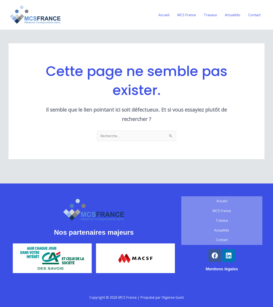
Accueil (168, 15)
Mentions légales (222, 269)
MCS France (190, 15)
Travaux (212, 15)
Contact (255, 15)
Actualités (234, 15)
